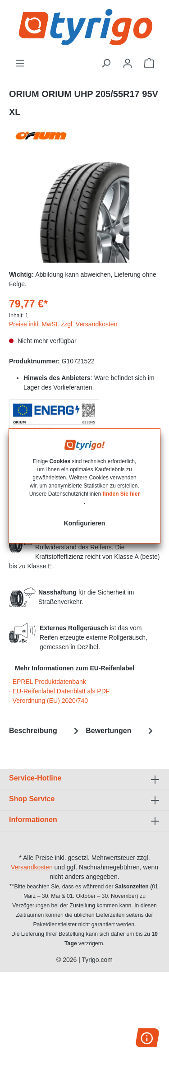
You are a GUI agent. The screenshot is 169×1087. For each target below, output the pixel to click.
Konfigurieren (84, 523)
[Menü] (20, 63)
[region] (84, 212)
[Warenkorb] (149, 63)
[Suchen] (106, 63)
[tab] (45, 730)
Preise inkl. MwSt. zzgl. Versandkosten (63, 324)
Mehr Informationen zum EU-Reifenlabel (74, 668)
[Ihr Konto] (127, 63)
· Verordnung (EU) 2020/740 (48, 700)
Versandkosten (32, 867)
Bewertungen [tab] (120, 730)
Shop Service (32, 799)
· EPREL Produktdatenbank (47, 681)
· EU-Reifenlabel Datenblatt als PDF (59, 691)
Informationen (33, 819)
